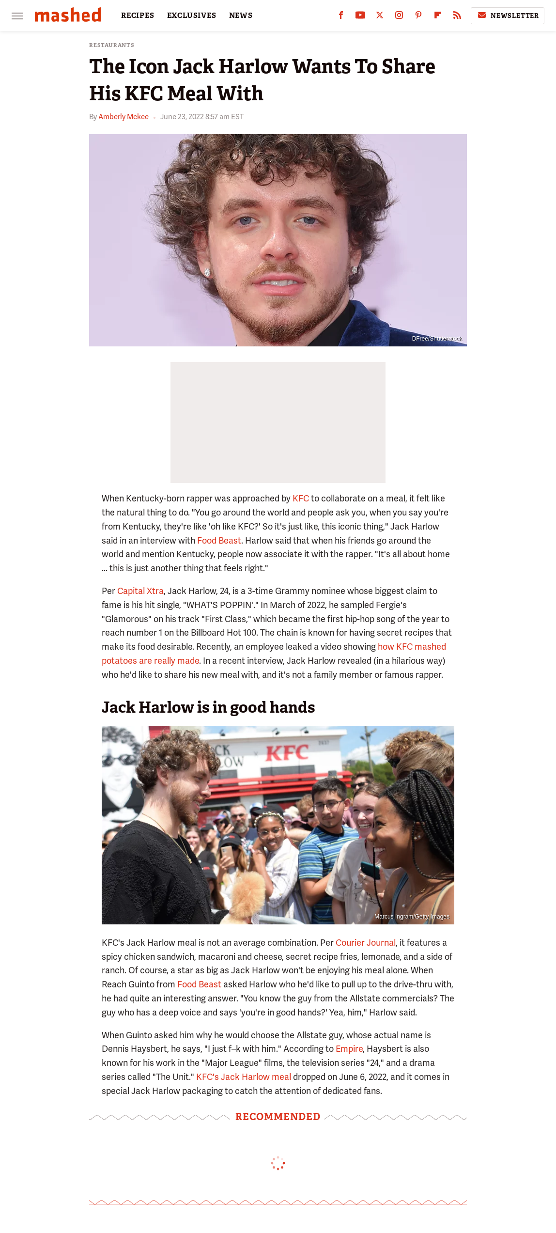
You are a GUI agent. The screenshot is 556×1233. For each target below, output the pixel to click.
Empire (349, 1048)
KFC (301, 498)
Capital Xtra (140, 590)
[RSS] (457, 17)
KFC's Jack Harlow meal (243, 1076)
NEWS (241, 15)
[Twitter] (380, 17)
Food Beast (219, 540)
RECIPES (137, 15)
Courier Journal (366, 942)
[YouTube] (360, 17)
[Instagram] (399, 17)
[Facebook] (341, 17)
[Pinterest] (418, 17)
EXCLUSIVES (191, 15)
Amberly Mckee (123, 117)
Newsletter (507, 15)
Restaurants (112, 45)
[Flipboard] (438, 17)
